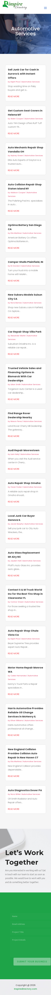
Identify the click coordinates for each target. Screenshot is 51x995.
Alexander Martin (18, 335)
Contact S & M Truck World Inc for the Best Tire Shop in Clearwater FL (25, 594)
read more (13, 96)
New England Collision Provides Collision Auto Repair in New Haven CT (23, 753)
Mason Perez (16, 421)
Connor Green (17, 602)
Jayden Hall (16, 560)
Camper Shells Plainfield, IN (25, 262)
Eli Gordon (15, 266)
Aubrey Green (17, 155)
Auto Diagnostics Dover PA (25, 790)
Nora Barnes (16, 302)
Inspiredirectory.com (25, 988)
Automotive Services (30, 81)
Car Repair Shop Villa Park (24, 331)
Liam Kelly (15, 454)
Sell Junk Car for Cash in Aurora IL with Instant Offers (23, 74)
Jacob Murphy (17, 524)
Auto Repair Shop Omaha (24, 483)
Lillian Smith (16, 384)
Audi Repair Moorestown (23, 450)
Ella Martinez (16, 233)
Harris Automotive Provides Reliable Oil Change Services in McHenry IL (25, 712)
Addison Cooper (18, 192)
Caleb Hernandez (18, 675)
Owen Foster (16, 487)
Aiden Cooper (17, 118)
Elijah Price (15, 81)
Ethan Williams (17, 720)
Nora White (15, 794)
